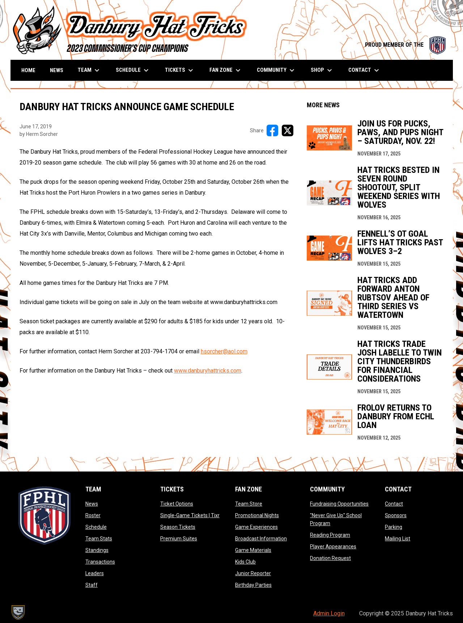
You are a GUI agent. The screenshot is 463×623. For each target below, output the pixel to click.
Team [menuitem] (89, 70)
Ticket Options (176, 504)
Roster (93, 515)
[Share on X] (287, 130)
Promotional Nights (257, 515)
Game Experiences (256, 527)
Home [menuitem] (28, 70)
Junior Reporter (253, 573)
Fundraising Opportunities (339, 504)
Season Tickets (177, 527)
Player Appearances (333, 546)
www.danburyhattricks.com (207, 370)
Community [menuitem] (276, 70)
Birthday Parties (253, 585)
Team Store (248, 504)
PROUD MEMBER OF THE (405, 44)
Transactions (100, 562)
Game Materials (253, 550)
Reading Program (330, 535)
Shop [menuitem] (322, 70)
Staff (91, 585)
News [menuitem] (56, 70)
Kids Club (245, 562)
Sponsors (396, 515)
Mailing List (397, 538)
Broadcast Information (261, 538)
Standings (97, 550)
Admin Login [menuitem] (329, 613)
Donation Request (330, 558)
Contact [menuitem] (364, 70)
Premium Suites (178, 538)
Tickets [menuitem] (180, 70)
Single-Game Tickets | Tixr (190, 515)
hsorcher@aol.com (224, 351)
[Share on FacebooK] (272, 130)
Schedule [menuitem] (133, 70)
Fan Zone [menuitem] (225, 70)
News (91, 504)
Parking (393, 527)
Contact (394, 504)
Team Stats (98, 538)
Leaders (94, 573)
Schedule (96, 527)
